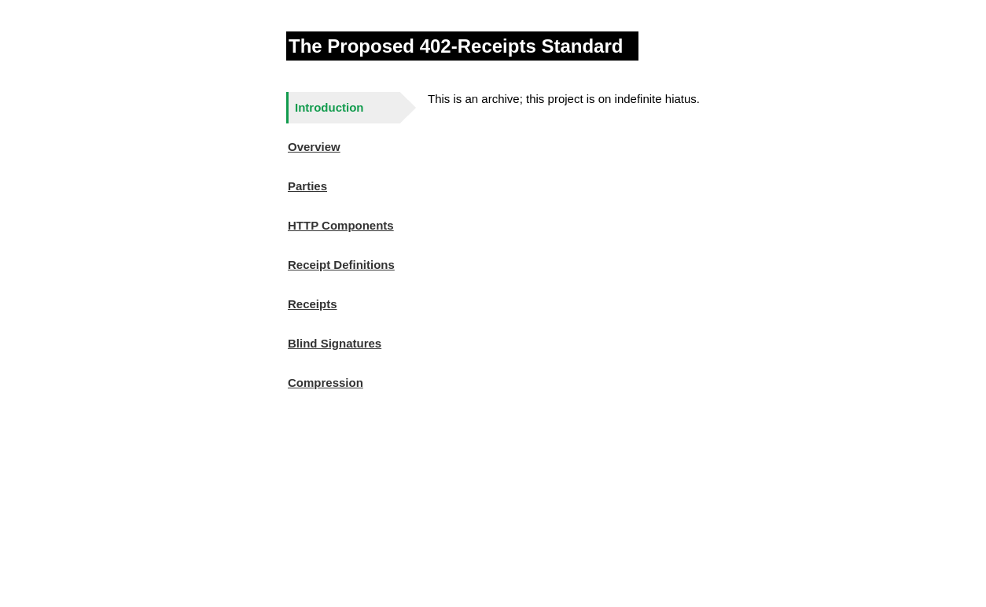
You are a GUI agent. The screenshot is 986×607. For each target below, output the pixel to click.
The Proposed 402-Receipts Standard (456, 46)
